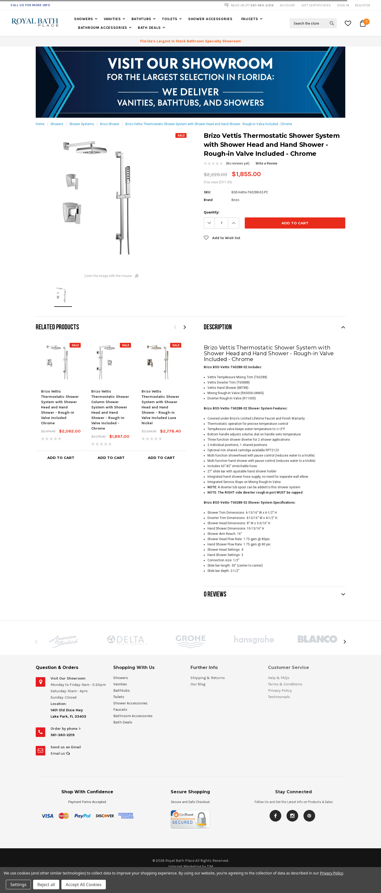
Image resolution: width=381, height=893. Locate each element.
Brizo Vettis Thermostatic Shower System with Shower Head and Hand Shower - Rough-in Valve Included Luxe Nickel (160, 407)
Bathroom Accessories (102, 27)
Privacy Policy (331, 873)
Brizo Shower (109, 124)
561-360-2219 (63, 735)
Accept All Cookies (84, 884)
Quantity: (211, 212)
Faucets (249, 19)
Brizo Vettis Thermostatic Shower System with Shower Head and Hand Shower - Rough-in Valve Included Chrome (60, 407)
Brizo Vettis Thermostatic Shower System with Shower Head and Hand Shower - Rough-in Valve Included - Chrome (208, 124)
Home (40, 124)
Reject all (46, 884)
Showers (83, 19)
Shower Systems (81, 124)
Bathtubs (141, 19)
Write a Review (266, 163)
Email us (60, 753)
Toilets (170, 19)
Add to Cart (60, 457)
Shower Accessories (210, 19)
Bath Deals (149, 27)
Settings (18, 884)
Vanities (112, 19)
